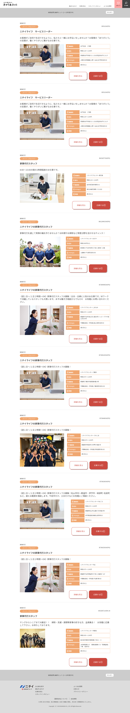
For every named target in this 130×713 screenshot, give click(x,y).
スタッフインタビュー (94, 6)
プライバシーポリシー (81, 691)
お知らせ (76, 689)
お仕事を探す (39, 686)
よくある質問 (107, 6)
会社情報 (73, 699)
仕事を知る (82, 6)
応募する (97, 76)
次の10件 (109, 12)
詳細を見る (78, 76)
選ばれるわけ (73, 6)
